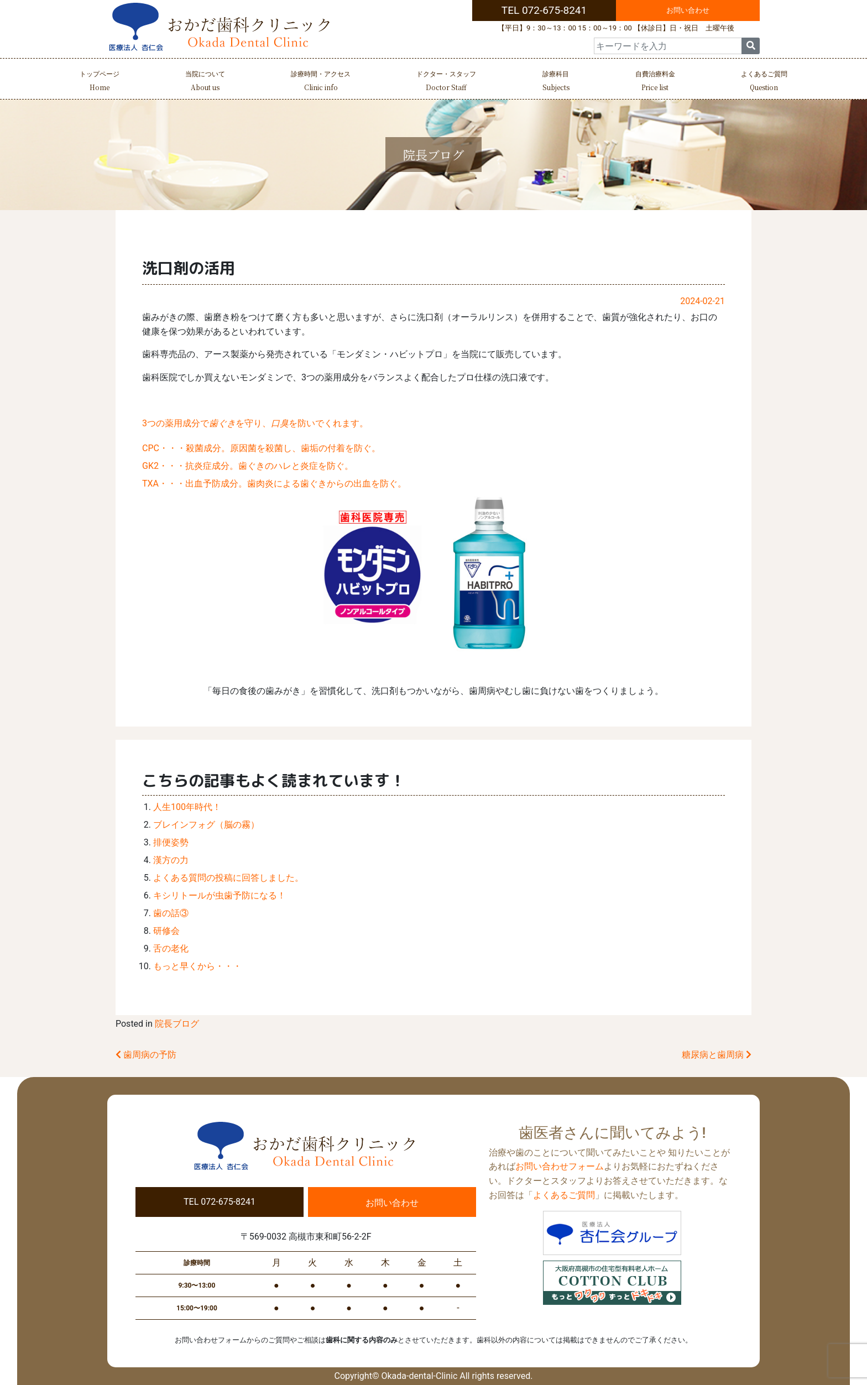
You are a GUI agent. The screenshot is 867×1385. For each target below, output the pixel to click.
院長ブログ (177, 1023)
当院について (205, 82)
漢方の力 (171, 860)
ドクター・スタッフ (446, 82)
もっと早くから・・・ (197, 966)
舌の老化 (171, 948)
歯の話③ (171, 913)
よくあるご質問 (764, 82)
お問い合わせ (687, 10)
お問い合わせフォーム (559, 1166)
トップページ (99, 82)
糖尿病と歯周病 (716, 1054)
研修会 (166, 931)
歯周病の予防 (146, 1054)
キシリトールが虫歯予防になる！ (219, 895)
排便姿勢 (171, 842)
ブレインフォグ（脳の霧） (206, 824)
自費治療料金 (655, 82)
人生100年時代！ (187, 807)
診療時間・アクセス (321, 82)
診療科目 (556, 82)
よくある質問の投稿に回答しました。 (228, 877)
